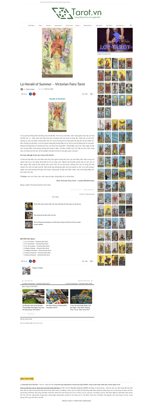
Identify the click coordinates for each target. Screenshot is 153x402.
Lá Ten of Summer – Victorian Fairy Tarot (79, 283)
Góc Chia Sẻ (119, 25)
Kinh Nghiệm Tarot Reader (23, 289)
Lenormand (58, 25)
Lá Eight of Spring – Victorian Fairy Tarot (36, 248)
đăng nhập (29, 323)
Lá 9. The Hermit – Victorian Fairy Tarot (36, 244)
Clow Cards (69, 25)
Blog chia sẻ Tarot (71, 289)
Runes (77, 25)
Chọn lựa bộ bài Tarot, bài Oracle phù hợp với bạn (55, 2)
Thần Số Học (88, 25)
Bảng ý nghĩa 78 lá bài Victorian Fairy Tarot (35, 185)
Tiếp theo (31, 313)
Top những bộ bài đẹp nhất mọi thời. (45, 215)
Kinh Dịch (99, 25)
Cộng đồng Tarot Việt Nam (30, 384)
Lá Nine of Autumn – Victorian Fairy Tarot (37, 255)
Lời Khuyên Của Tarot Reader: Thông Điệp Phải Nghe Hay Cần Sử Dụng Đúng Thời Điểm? (33, 308)
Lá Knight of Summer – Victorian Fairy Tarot (37, 250)
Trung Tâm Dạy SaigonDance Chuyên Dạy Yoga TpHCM (71, 384)
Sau (24, 313)
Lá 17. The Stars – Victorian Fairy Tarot (36, 241)
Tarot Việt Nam (47, 289)
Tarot (40, 25)
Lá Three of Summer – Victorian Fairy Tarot (37, 253)
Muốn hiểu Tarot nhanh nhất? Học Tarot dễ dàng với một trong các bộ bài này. (57, 204)
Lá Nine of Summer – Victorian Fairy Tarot (36, 283)
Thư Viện (109, 25)
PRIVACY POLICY (67, 401)
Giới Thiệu (31, 25)
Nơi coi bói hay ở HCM (80, 388)
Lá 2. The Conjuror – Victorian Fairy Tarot (37, 246)
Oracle (48, 25)
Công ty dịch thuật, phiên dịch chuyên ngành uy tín (104, 384)
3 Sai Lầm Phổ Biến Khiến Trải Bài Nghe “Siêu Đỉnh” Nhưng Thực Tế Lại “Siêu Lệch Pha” (80, 308)
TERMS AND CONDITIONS (82, 401)
